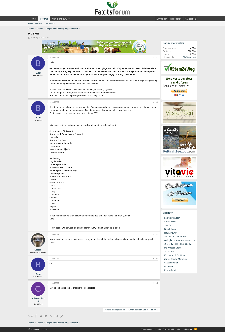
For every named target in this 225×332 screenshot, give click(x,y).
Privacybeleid (170, 270)
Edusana (168, 266)
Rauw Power (170, 233)
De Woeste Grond (173, 247)
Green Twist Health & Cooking (178, 244)
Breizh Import (170, 229)
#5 (157, 283)
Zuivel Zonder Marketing (176, 259)
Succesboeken (171, 262)
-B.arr (32, 38)
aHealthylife (169, 221)
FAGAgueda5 (189, 57)
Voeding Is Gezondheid (175, 236)
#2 (157, 102)
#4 (157, 259)
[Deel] (153, 57)
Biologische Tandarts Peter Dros (179, 240)
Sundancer (169, 251)
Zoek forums (49, 23)
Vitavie (167, 225)
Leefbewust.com (172, 218)
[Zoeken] (190, 18)
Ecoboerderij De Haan (175, 255)
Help (178, 329)
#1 (157, 57)
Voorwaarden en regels (151, 329)
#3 (157, 234)
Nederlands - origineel (38, 329)
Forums (44, 19)
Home (33, 19)
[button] (69, 18)
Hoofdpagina (187, 329)
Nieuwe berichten (35, 23)
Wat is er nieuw (59, 19)
